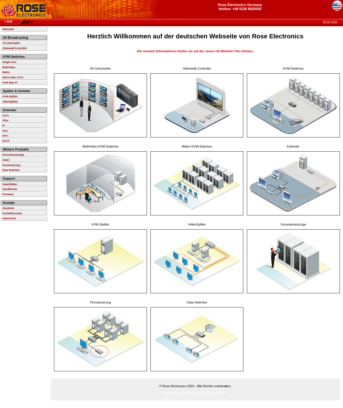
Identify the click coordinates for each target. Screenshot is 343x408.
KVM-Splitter (10, 96)
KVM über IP (9, 82)
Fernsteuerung (11, 165)
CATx (5, 115)
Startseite (8, 29)
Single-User (9, 62)
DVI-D (5, 140)
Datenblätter (9, 184)
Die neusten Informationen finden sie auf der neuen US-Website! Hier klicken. (195, 51)
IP (3, 125)
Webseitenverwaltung (179, 392)
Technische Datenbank (211, 392)
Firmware (8, 194)
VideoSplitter (10, 101)
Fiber (5, 120)
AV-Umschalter (11, 43)
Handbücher (9, 189)
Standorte (8, 208)
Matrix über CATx (12, 77)
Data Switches (11, 170)
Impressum (9, 218)
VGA (5, 130)
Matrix (6, 72)
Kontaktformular (12, 213)
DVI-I (5, 135)
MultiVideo (8, 67)
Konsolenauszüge (13, 154)
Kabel (5, 160)
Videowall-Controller (14, 48)
